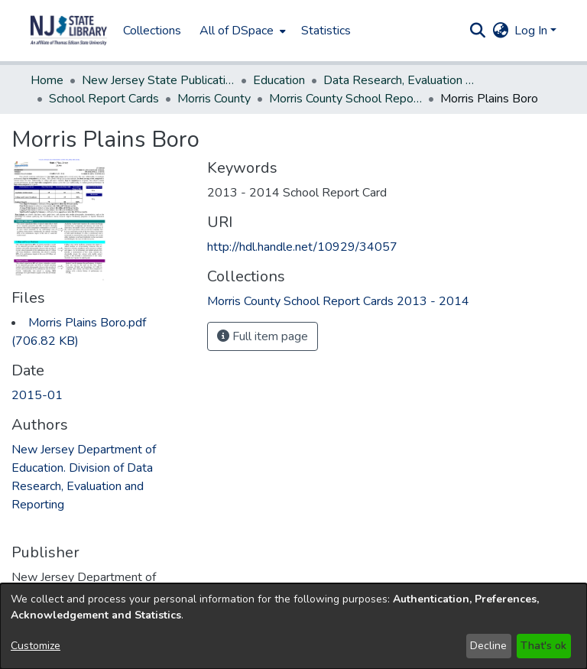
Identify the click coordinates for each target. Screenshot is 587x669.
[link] (338, 301)
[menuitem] (241, 30)
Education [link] (279, 80)
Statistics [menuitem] (326, 30)
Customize (35, 645)
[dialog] (293, 626)
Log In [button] (532, 30)
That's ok (543, 645)
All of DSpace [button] (236, 30)
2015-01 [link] (37, 395)
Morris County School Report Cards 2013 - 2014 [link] (345, 98)
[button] (69, 30)
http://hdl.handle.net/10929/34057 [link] (302, 247)
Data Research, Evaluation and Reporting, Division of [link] (399, 80)
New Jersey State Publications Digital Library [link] (158, 80)
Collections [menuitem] (152, 30)
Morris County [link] (214, 98)
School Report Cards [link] (104, 98)
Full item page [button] (262, 336)
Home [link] (47, 80)
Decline (488, 645)
